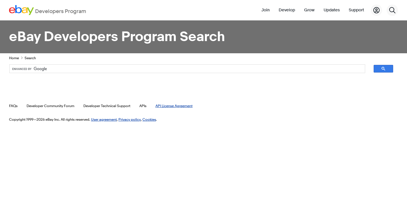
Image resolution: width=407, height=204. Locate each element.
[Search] (392, 10)
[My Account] (376, 10)
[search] (182, 68)
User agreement (104, 119)
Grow (309, 10)
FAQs (13, 105)
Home (14, 58)
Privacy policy (129, 119)
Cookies (149, 119)
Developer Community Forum (50, 105)
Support (356, 10)
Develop (287, 10)
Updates (332, 10)
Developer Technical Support (106, 105)
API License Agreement (173, 105)
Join (265, 10)
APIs (142, 105)
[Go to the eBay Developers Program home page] (47, 10)
